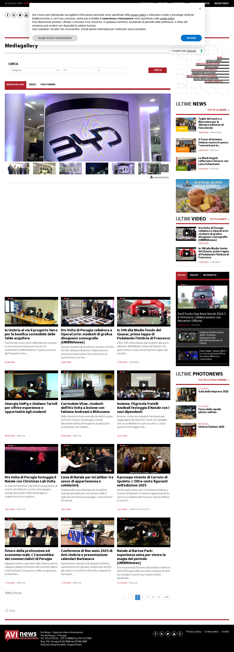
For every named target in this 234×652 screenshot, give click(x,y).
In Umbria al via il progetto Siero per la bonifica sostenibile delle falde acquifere (31, 334)
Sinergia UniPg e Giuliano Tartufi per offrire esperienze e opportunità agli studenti (31, 408)
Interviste (209, 275)
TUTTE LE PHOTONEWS (212, 380)
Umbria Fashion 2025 (211, 427)
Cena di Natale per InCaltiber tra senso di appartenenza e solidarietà (87, 481)
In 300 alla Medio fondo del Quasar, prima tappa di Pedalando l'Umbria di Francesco (143, 334)
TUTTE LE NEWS (217, 110)
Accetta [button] (191, 37)
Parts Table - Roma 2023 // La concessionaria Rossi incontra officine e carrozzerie (213, 355)
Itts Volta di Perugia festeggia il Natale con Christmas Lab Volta (30, 479)
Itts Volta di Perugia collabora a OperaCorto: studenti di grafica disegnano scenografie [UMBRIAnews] (86, 336)
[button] (200, 9)
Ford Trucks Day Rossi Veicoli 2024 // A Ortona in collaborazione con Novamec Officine (202, 317)
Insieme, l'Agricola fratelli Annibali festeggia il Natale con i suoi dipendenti (143, 408)
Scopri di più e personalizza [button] (55, 37)
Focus (181, 275)
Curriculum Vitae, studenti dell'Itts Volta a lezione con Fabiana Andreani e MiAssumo (85, 408)
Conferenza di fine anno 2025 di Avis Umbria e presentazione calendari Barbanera (86, 555)
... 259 (165, 597)
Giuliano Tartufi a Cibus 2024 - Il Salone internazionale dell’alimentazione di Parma (212, 338)
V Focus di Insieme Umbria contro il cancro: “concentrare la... (213, 142)
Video (32, 84)
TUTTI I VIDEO (218, 219)
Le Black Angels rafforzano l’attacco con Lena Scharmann (213, 161)
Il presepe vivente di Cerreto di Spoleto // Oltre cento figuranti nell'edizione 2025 (142, 481)
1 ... (125, 597)
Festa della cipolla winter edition (209, 411)
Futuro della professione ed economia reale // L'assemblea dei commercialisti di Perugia (29, 555)
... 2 (158, 597)
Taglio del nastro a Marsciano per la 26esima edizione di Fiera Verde (211, 124)
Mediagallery (15, 84)
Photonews (48, 84)
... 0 (132, 597)
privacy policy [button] (138, 14)
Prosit (194, 275)
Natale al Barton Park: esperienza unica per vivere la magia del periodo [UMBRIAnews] (141, 557)
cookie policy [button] (167, 18)
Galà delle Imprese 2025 (213, 391)
